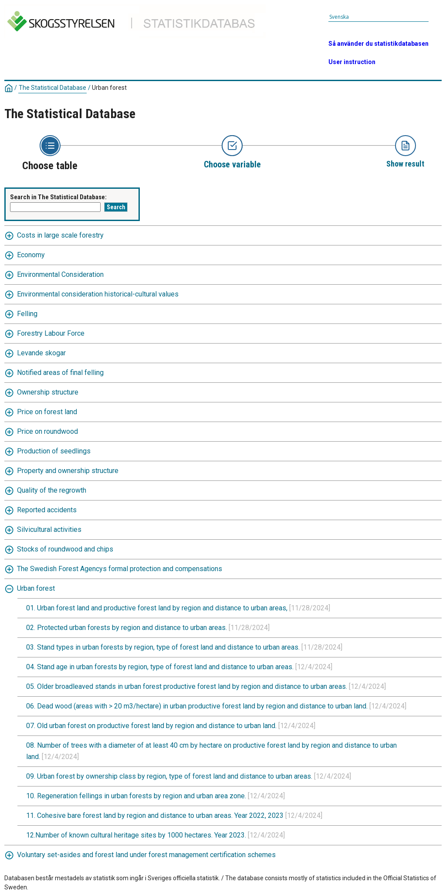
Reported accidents (47, 510)
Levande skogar (41, 353)
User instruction (351, 61)
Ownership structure (47, 392)
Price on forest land (47, 412)
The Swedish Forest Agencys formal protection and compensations (119, 569)
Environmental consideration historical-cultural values (98, 294)
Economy (31, 255)
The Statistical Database (52, 87)
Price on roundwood (47, 431)
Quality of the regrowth (51, 490)
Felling (27, 314)
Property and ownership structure (67, 470)
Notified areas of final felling (60, 372)
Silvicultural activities (49, 529)
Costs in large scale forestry (60, 235)
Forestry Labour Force (50, 333)
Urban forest (109, 87)
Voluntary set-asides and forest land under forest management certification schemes (146, 855)
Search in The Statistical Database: (58, 197)
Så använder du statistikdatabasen (378, 43)
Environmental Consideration (60, 274)
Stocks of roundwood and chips (65, 549)
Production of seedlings (54, 451)
